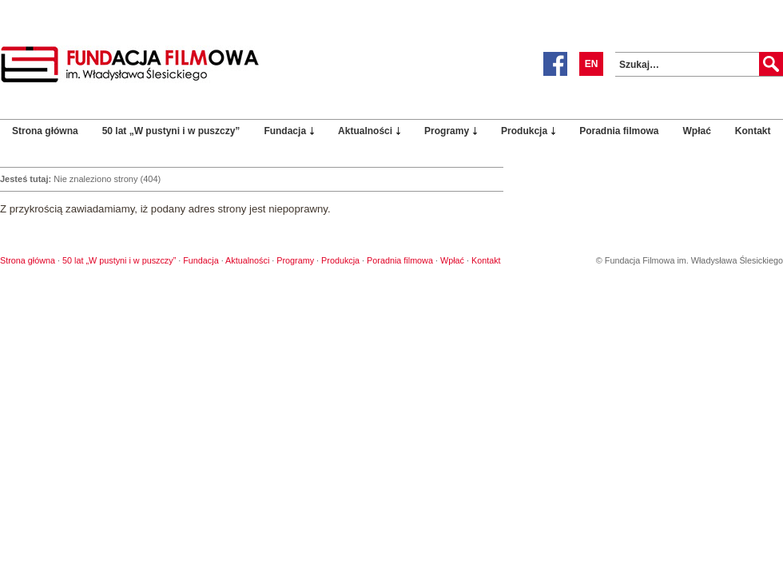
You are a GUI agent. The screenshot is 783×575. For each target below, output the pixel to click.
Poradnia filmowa (618, 131)
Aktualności (365, 131)
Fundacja (285, 131)
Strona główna (45, 131)
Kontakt (753, 131)
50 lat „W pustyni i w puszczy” (171, 131)
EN (591, 63)
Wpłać (697, 131)
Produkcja (524, 131)
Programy (446, 131)
